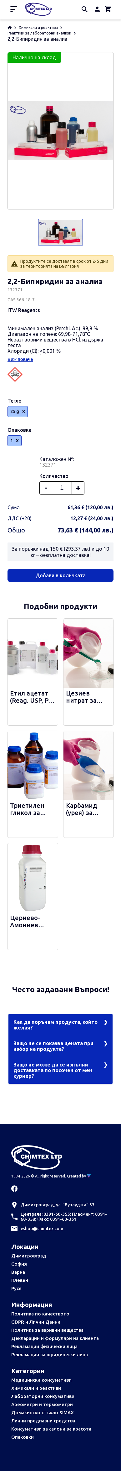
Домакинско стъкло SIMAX (42, 1412)
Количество (53, 476)
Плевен (19, 1280)
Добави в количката (61, 575)
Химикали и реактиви (38, 27)
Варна (18, 1272)
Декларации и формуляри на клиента (55, 1338)
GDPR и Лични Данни (35, 1322)
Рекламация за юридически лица (49, 1354)
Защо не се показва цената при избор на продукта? (53, 1046)
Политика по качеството (40, 1313)
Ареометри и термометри (42, 1404)
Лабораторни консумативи (42, 1396)
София (19, 1264)
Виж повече (20, 359)
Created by (79, 1176)
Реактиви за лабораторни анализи (39, 33)
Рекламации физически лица (44, 1346)
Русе (16, 1288)
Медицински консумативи (41, 1380)
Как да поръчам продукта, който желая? (55, 1024)
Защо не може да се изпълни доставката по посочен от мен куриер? (52, 1070)
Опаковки (22, 1437)
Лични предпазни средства (43, 1420)
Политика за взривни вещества (47, 1330)
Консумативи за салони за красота (51, 1428)
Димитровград (28, 1255)
